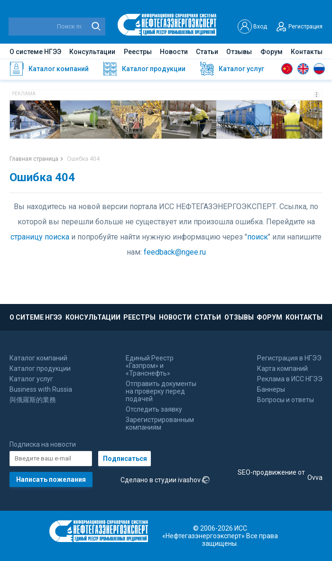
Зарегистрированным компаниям (160, 423)
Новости (174, 51)
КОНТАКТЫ (304, 317)
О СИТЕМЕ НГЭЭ (35, 317)
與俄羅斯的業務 (32, 400)
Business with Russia (40, 389)
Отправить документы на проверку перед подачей (161, 391)
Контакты (307, 51)
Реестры (138, 51)
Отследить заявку (154, 409)
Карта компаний (282, 368)
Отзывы (239, 51)
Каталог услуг (31, 379)
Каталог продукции (40, 368)
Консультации (92, 51)
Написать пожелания (51, 479)
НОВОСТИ (175, 317)
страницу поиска (39, 236)
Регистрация (298, 26)
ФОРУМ (269, 317)
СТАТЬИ (207, 317)
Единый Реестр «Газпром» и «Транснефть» (150, 365)
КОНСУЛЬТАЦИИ (92, 317)
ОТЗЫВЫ (239, 317)
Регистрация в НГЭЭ (289, 358)
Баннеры (271, 389)
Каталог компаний (38, 358)
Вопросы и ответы (285, 400)
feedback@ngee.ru (175, 252)
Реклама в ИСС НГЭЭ (290, 379)
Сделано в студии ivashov (165, 480)
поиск (257, 236)
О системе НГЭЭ (35, 51)
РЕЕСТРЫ (139, 317)
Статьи (207, 51)
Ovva (315, 477)
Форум (271, 51)
